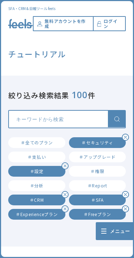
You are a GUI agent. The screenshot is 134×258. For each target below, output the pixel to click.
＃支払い (37, 157)
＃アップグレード (97, 157)
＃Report (97, 185)
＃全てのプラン (37, 142)
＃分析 (37, 185)
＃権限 (97, 171)
